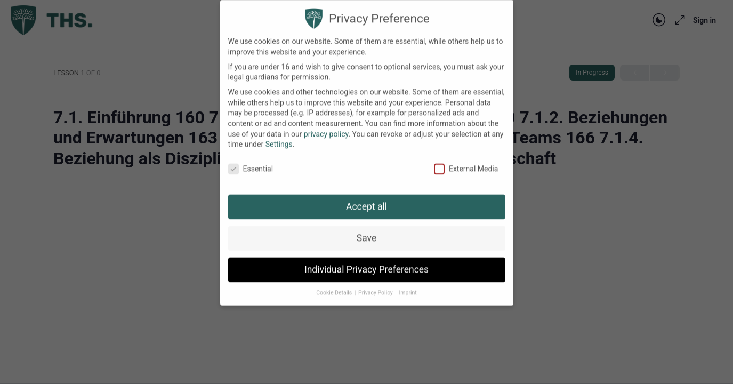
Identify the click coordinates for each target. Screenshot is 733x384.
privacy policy (326, 125)
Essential (250, 160)
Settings (279, 135)
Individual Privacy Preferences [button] (366, 260)
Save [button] (366, 228)
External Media (466, 160)
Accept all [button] (366, 197)
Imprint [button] (407, 283)
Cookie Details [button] (334, 283)
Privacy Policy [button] (376, 283)
